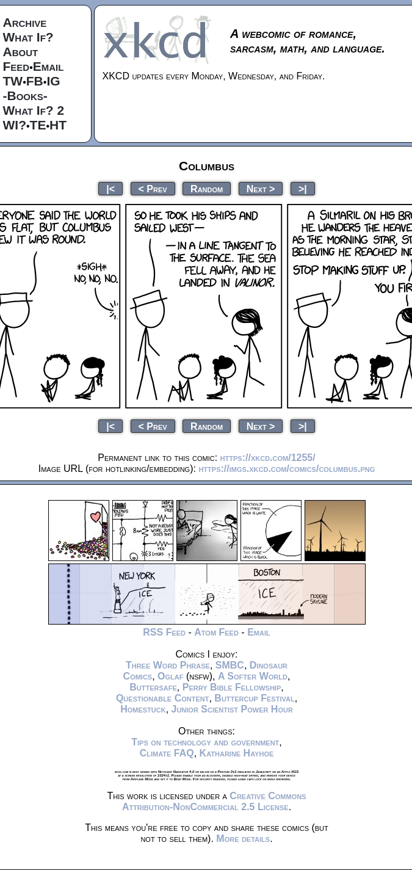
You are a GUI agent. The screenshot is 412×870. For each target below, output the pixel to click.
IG (53, 81)
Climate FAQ (167, 753)
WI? (14, 125)
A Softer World (252, 676)
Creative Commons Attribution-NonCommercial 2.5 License (214, 801)
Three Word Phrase (168, 665)
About (20, 52)
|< (110, 188)
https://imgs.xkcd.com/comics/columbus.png (286, 468)
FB (34, 81)
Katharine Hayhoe (237, 753)
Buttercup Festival (254, 698)
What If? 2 (34, 110)
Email (48, 66)
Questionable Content (162, 698)
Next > (261, 188)
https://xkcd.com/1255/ (268, 457)
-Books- (25, 96)
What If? (28, 37)
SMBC (229, 665)
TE (38, 125)
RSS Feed (164, 632)
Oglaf (170, 676)
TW (13, 81)
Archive (25, 22)
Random (206, 188)
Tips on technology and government (205, 742)
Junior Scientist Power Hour (232, 709)
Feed (16, 66)
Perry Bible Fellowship (232, 687)
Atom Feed (216, 632)
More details (243, 838)
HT (58, 125)
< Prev (153, 188)
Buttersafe (153, 687)
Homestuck (143, 709)
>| (302, 188)
